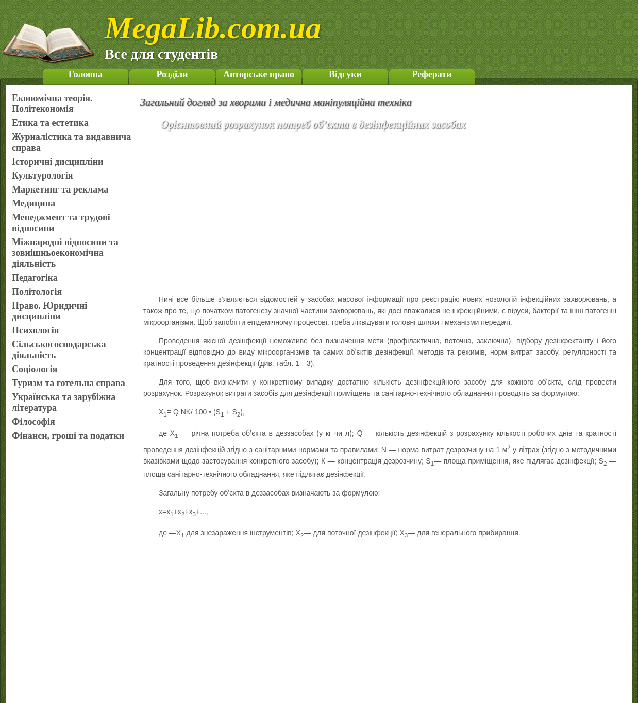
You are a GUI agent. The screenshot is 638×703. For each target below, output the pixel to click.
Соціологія (34, 369)
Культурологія (42, 175)
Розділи (172, 74)
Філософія (33, 422)
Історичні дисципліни (57, 161)
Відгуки (345, 74)
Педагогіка (35, 278)
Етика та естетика (50, 123)
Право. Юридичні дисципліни (49, 311)
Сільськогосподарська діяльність (59, 349)
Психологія (35, 330)
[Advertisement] (395, 214)
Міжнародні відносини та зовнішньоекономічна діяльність (65, 253)
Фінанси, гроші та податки (68, 435)
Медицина (33, 203)
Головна (86, 74)
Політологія (37, 291)
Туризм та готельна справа (68, 383)
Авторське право (258, 74)
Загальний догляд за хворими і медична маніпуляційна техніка (276, 102)
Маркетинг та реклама (60, 189)
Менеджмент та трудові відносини (61, 222)
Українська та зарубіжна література (63, 402)
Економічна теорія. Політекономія (52, 103)
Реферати (431, 74)
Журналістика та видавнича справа (71, 142)
